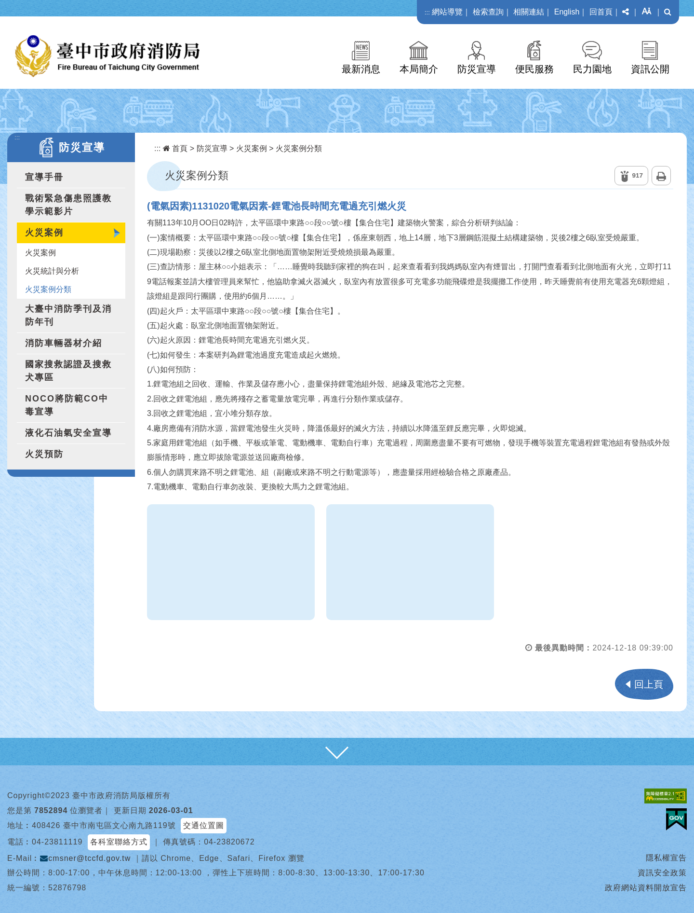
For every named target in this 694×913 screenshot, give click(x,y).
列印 (661, 175)
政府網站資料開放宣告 (646, 888)
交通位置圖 (203, 825)
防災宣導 (476, 69)
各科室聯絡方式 (118, 842)
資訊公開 (650, 69)
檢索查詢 (488, 12)
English (566, 12)
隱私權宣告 (666, 858)
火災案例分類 (48, 289)
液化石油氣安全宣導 (68, 433)
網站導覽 (447, 12)
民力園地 (592, 69)
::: (427, 12)
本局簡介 (419, 69)
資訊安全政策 (662, 873)
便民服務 (534, 69)
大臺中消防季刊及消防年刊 (68, 315)
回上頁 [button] (648, 684)
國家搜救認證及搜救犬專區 (68, 371)
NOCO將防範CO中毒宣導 (66, 405)
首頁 (175, 148)
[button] (625, 12)
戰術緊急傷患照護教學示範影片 (68, 205)
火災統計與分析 (52, 271)
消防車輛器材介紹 (63, 343)
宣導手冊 (44, 177)
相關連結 (528, 12)
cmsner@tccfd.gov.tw (85, 858)
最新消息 (361, 69)
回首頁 (601, 12)
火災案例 (44, 232)
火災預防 (44, 454)
